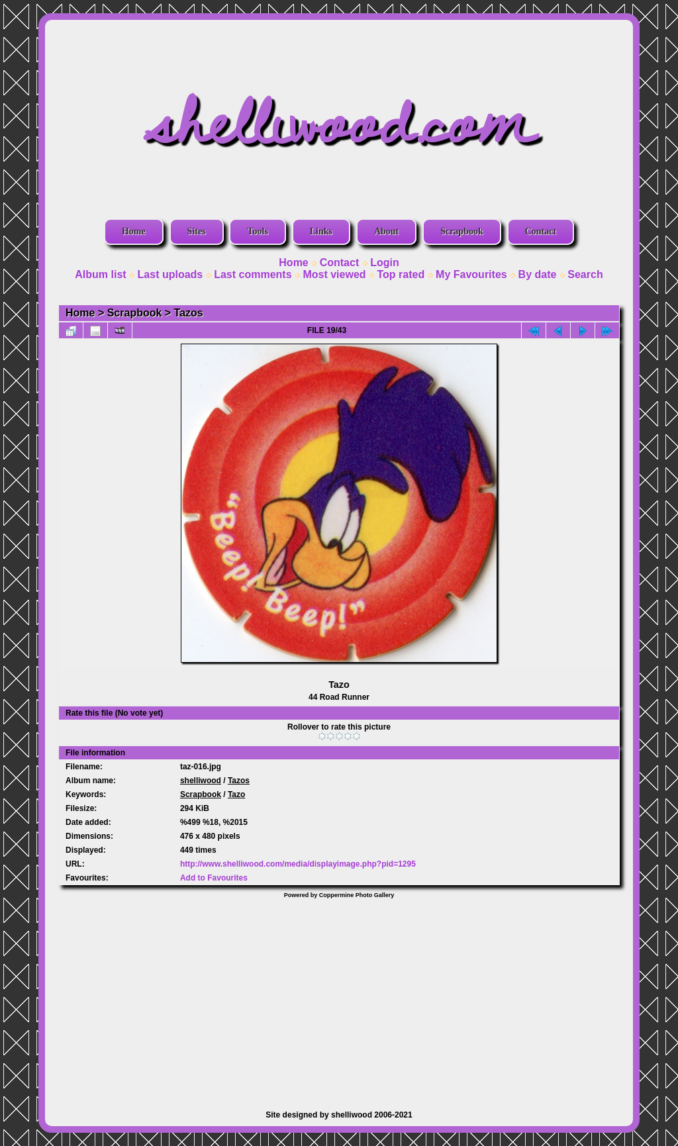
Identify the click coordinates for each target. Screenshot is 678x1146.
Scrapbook (461, 231)
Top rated (400, 274)
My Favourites (471, 274)
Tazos (188, 312)
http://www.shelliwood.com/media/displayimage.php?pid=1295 (298, 864)
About (386, 231)
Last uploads (170, 274)
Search (585, 274)
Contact (540, 231)
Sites (196, 231)
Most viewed (334, 274)
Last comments (252, 274)
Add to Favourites (214, 878)
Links (321, 231)
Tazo (236, 794)
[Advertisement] (339, 997)
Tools (257, 231)
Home (134, 231)
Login (384, 262)
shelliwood (200, 780)
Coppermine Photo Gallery (357, 895)
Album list (100, 274)
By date (537, 274)
